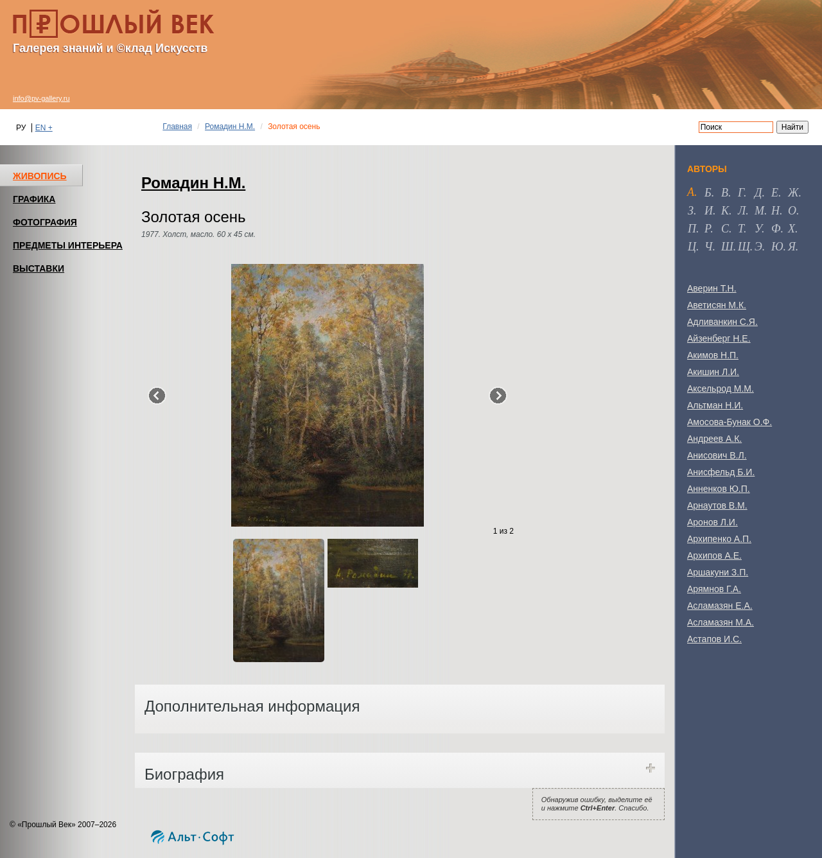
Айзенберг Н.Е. (719, 338)
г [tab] (741, 192)
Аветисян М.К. (716, 305)
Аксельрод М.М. (720, 388)
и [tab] (708, 210)
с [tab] (725, 228)
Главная (177, 126)
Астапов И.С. (714, 639)
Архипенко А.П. (719, 539)
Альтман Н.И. (715, 405)
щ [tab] (744, 246)
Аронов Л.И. (712, 522)
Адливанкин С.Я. (722, 322)
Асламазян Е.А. (720, 605)
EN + (44, 127)
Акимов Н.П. (713, 355)
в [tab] (724, 192)
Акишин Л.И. (713, 372)
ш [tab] (727, 246)
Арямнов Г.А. (714, 589)
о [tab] (792, 210)
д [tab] (758, 192)
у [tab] (758, 228)
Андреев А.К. (714, 438)
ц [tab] (692, 246)
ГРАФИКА (34, 199)
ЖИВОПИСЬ (40, 176)
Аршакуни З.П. (717, 572)
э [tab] (758, 246)
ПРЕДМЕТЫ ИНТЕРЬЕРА (68, 245)
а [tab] (690, 192)
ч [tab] (708, 246)
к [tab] (725, 210)
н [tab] (775, 210)
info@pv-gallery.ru (41, 98)
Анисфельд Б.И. (721, 472)
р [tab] (707, 228)
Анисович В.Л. (717, 455)
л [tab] (742, 210)
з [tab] (691, 210)
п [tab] (692, 228)
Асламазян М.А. (720, 622)
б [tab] (708, 192)
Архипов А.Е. (714, 555)
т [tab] (741, 228)
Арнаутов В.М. (717, 505)
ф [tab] (775, 228)
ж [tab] (793, 192)
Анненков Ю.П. (718, 489)
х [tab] (791, 228)
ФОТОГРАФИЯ (45, 222)
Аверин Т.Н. (712, 288)
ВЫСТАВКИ (38, 268)
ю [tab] (777, 246)
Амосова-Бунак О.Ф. (729, 422)
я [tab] (792, 246)
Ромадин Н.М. (230, 126)
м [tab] (759, 210)
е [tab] (774, 192)
